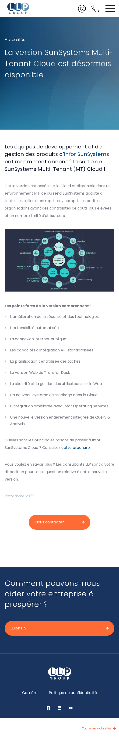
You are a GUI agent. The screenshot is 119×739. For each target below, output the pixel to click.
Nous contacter (49, 522)
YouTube (71, 708)
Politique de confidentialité (73, 692)
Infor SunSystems (86, 154)
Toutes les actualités (97, 728)
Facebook (48, 708)
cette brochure (75, 447)
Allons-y (18, 628)
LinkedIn (59, 708)
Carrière (30, 692)
